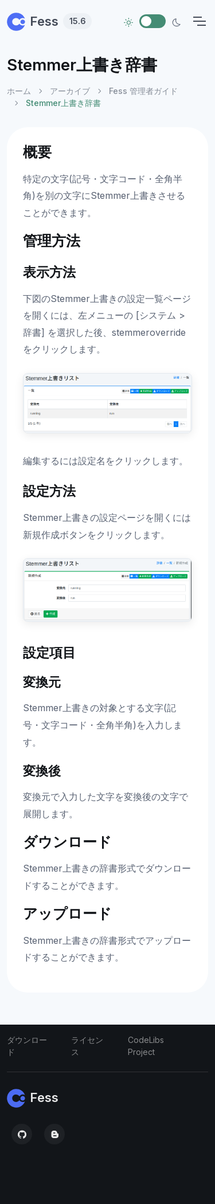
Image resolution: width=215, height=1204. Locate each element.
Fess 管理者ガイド (143, 91)
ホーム (19, 91)
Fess (49, 21)
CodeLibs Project (146, 1046)
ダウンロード (27, 1046)
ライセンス (87, 1046)
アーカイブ (70, 91)
